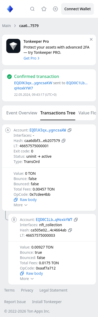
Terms (9, 290)
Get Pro (32, 58)
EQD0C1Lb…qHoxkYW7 (54, 220)
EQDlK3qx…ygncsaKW (33, 82)
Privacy (27, 290)
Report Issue (15, 301)
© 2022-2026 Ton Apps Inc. (27, 311)
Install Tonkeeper (47, 301)
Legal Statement (53, 290)
